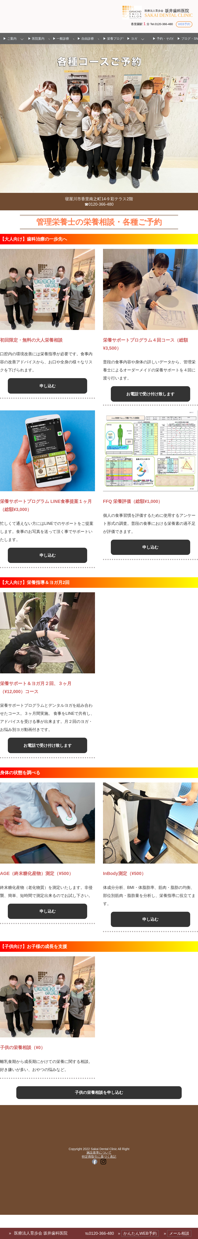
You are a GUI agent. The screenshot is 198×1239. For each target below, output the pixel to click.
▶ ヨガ (132, 39)
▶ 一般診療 (61, 39)
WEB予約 (183, 24)
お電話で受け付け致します (150, 399)
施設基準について (99, 1185)
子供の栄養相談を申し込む (99, 1123)
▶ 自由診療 (85, 39)
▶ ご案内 (10, 39)
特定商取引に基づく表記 (99, 1189)
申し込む (48, 387)
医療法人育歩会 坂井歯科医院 (40, 1233)
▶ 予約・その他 (164, 39)
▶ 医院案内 (36, 39)
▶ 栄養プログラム (114, 44)
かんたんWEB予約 (140, 1233)
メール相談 (179, 1233)
